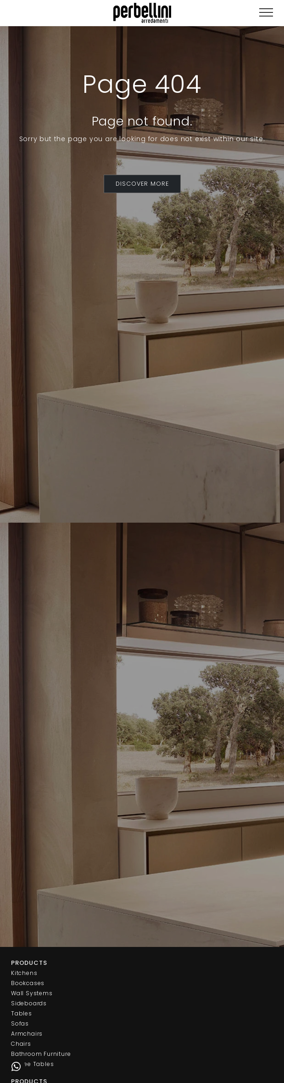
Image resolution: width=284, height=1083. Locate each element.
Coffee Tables (32, 1064)
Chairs (21, 1044)
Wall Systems (32, 993)
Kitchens (24, 973)
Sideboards (29, 1003)
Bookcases (28, 983)
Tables (21, 1013)
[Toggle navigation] (266, 12)
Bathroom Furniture (41, 1054)
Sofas (20, 1023)
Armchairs (27, 1033)
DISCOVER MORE (142, 184)
